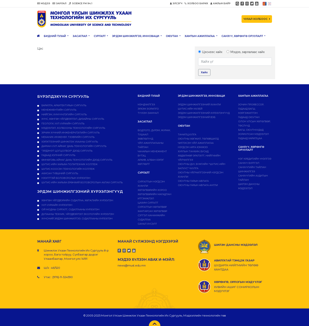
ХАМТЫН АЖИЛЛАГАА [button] (200, 36)
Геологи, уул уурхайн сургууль (62, 123)
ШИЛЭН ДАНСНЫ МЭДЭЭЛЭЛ (236, 244)
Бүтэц (142, 155)
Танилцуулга (187, 134)
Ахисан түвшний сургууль (59, 173)
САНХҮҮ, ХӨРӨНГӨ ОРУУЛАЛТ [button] (242, 36)
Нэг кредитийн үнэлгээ (254, 158)
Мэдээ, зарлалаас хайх (246, 52)
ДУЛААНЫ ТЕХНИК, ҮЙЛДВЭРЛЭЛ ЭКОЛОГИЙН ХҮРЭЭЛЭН (77, 214)
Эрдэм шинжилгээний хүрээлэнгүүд (204, 112)
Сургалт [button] (100, 36)
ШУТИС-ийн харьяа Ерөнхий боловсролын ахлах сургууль (82, 182)
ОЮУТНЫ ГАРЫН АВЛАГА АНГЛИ (198, 185)
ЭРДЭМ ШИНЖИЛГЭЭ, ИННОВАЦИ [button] (136, 36)
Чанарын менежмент (152, 151)
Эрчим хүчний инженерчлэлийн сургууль (70, 132)
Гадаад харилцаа (250, 138)
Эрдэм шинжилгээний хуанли (199, 104)
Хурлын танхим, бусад (193, 151)
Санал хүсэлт (147, 223)
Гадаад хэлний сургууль (58, 155)
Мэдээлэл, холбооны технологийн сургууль (73, 127)
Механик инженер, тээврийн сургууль (68, 137)
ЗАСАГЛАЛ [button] (80, 36)
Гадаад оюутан (249, 117)
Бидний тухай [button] (55, 36)
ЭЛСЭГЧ (176, 3)
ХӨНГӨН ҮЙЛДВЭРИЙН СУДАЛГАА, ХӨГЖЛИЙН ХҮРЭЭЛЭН (77, 200)
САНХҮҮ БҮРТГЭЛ (248, 163)
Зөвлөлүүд (145, 138)
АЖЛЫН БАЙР (220, 3)
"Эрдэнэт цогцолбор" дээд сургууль (66, 150)
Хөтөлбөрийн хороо (152, 190)
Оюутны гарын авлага (193, 180)
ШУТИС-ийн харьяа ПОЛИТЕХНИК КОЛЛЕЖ (69, 164)
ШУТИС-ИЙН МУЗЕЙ (190, 108)
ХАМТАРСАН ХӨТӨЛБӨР (152, 211)
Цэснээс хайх (210, 52)
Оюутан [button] (172, 36)
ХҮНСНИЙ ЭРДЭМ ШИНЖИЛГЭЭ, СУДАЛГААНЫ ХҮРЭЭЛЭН (77, 218)
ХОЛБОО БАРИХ (196, 3)
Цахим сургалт (148, 202)
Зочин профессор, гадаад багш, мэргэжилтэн (251, 108)
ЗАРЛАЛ (59, 3)
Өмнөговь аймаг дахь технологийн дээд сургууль (76, 159)
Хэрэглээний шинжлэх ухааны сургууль (69, 141)
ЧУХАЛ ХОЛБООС (256, 18)
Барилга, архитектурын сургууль (63, 105)
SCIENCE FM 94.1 (80, 3)
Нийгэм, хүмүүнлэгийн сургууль (64, 114)
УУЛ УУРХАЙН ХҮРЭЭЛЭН (56, 205)
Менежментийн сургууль (58, 109)
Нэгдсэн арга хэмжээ (193, 147)
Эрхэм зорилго (148, 108)
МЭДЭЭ (43, 3)
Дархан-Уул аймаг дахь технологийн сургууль (73, 146)
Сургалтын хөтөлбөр (152, 206)
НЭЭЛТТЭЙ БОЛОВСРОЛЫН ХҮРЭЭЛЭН (65, 178)
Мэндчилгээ (146, 104)
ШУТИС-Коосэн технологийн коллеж (68, 168)
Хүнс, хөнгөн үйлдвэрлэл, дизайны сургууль (72, 118)
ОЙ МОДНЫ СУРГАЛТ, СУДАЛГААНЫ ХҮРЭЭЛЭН (70, 209)
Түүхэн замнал (148, 112)
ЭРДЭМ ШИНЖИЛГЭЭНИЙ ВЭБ (196, 117)
